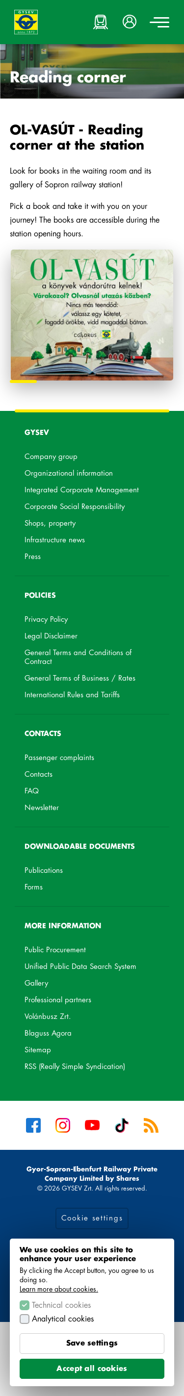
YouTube (92, 1125)
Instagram (62, 1125)
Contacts (39, 774)
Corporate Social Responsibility (75, 506)
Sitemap (38, 1050)
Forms (34, 887)
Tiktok (121, 1125)
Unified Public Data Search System (92, 968)
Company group (51, 456)
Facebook (33, 1125)
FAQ (32, 791)
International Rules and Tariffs (72, 695)
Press (33, 556)
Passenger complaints (59, 757)
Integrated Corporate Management (82, 490)
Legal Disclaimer (51, 636)
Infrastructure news (55, 540)
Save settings (92, 1343)
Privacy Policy (46, 619)
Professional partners (58, 1000)
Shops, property (50, 523)
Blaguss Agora (61, 1035)
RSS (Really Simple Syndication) (75, 1066)
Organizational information (69, 473)
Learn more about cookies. (59, 1289)
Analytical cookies (63, 1319)
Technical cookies (61, 1305)
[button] (130, 22)
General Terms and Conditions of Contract (78, 657)
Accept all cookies (91, 1368)
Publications (44, 870)
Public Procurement (55, 950)
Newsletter (42, 808)
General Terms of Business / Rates (80, 678)
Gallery (36, 983)
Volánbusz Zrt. (60, 1018)
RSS (151, 1125)
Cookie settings (92, 1218)
